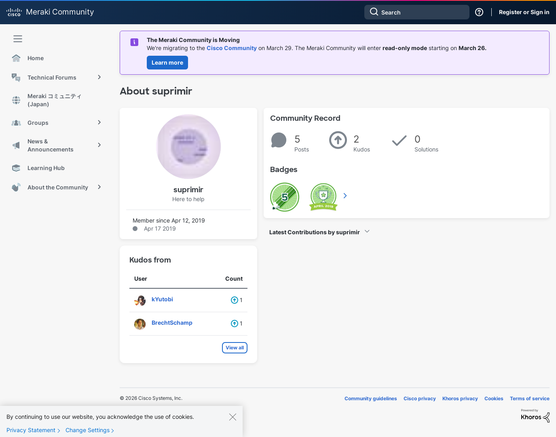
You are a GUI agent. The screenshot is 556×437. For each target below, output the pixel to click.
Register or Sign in (524, 11)
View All (345, 195)
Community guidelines (371, 398)
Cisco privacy (420, 398)
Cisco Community (232, 47)
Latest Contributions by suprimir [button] (314, 232)
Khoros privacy (460, 398)
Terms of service (530, 398)
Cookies (493, 398)
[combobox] (416, 12)
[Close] (232, 424)
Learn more (167, 62)
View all (235, 348)
